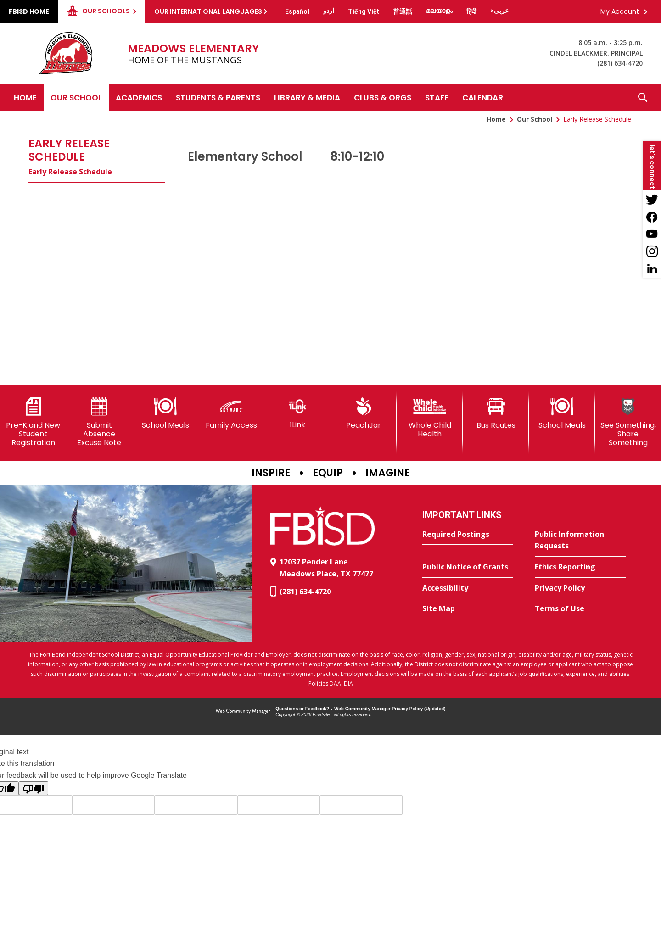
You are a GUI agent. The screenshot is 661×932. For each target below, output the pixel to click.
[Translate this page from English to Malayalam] (439, 10)
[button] (642, 97)
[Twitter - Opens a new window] (652, 199)
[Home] (25, 97)
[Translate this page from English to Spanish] (297, 11)
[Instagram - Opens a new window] (652, 251)
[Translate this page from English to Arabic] (499, 10)
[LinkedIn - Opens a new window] (652, 269)
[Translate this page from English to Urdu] (329, 10)
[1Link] (297, 413)
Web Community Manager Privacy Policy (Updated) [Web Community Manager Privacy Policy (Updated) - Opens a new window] (390, 708)
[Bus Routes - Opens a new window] (495, 413)
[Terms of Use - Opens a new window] (580, 608)
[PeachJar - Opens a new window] (363, 413)
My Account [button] (619, 11)
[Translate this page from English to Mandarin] (402, 11)
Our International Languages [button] (208, 11)
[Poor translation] (33, 788)
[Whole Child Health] (429, 418)
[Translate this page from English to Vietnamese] (363, 11)
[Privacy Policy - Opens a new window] (580, 588)
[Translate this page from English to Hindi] (471, 11)
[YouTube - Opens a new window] (652, 234)
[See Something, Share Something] (627, 422)
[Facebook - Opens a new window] (652, 216)
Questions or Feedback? (302, 708)
